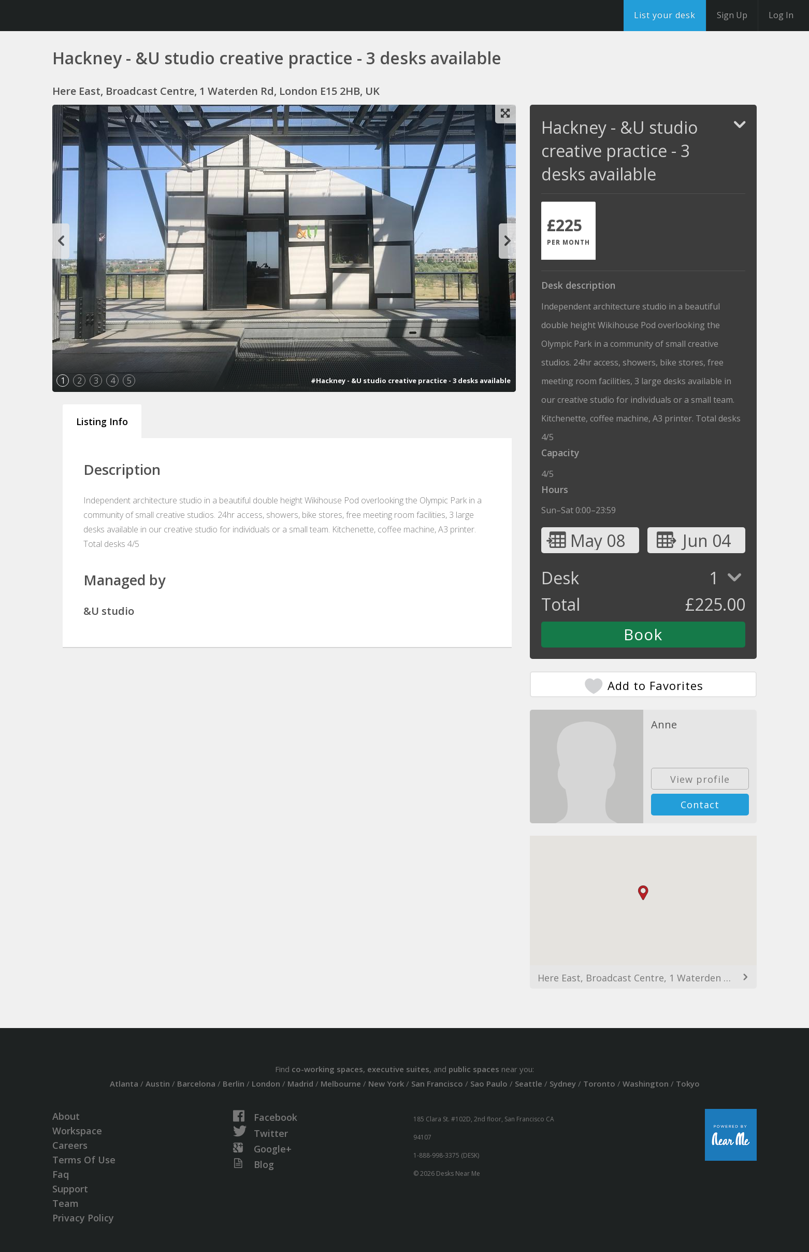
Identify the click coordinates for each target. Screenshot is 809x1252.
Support (70, 1189)
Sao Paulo (489, 1083)
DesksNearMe (72, 15)
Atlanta (124, 1083)
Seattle (528, 1083)
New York (386, 1083)
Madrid (300, 1083)
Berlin (233, 1083)
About (66, 1116)
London (266, 1083)
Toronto (599, 1083)
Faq (60, 1174)
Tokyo (688, 1083)
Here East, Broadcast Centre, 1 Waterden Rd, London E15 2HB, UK (643, 978)
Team (65, 1203)
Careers (70, 1145)
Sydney (563, 1083)
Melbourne (341, 1083)
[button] (643, 893)
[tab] (568, 231)
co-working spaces (327, 1069)
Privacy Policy (83, 1218)
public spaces (474, 1069)
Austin (158, 1083)
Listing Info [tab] (102, 421)
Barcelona (196, 1083)
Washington (646, 1083)
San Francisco (437, 1083)
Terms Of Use (83, 1159)
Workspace (77, 1130)
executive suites (398, 1069)
